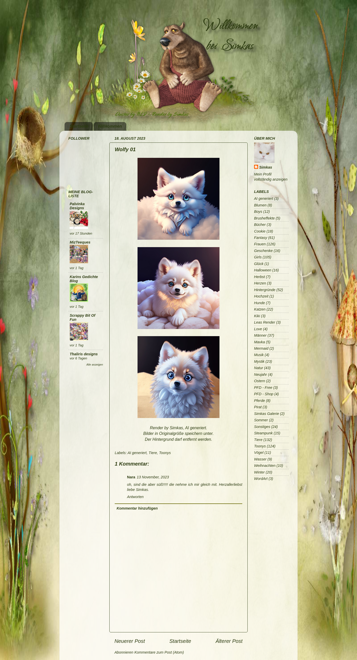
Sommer (261, 420)
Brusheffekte (264, 218)
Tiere (153, 453)
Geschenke (263, 251)
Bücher (260, 225)
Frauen (260, 244)
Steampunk (263, 433)
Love (258, 329)
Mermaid (261, 348)
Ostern (259, 381)
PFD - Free (263, 388)
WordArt (261, 479)
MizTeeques (80, 242)
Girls (258, 257)
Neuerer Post (129, 641)
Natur (258, 368)
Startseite (79, 126)
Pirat (258, 407)
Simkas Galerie (266, 414)
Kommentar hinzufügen (137, 508)
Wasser (260, 459)
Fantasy (260, 238)
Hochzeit (261, 296)
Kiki (257, 316)
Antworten (135, 497)
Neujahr (260, 374)
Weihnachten (265, 466)
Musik (259, 355)
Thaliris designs (84, 354)
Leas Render (264, 322)
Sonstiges (262, 427)
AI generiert (137, 453)
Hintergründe (264, 290)
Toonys (165, 453)
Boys (258, 212)
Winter (259, 472)
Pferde (259, 401)
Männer (260, 335)
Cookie (260, 231)
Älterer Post (229, 641)
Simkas (265, 167)
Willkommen (110, 126)
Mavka (259, 342)
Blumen (260, 205)
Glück (259, 264)
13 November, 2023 (153, 477)
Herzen (260, 283)
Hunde (259, 303)
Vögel (259, 452)
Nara (131, 477)
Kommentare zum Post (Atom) (159, 652)
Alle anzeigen (94, 364)
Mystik (259, 361)
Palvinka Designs (77, 206)
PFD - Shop (263, 394)
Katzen (260, 309)
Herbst (259, 277)
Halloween (262, 270)
